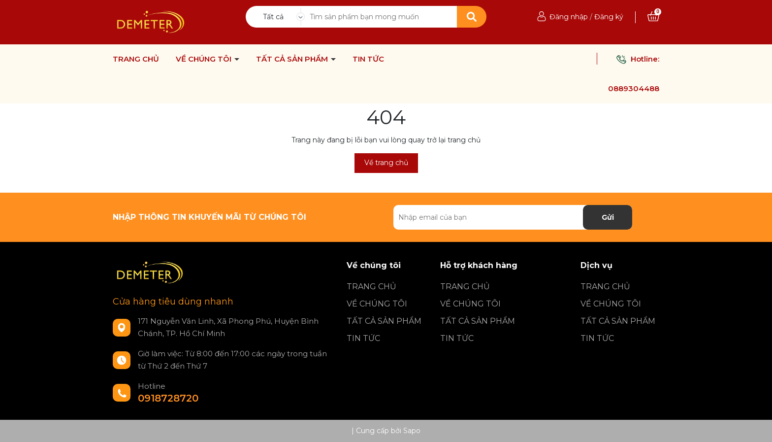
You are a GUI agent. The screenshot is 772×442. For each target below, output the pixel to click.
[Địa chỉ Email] (512, 217)
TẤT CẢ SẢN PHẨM (293, 59)
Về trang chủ (386, 162)
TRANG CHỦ (136, 59)
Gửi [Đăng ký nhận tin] (608, 217)
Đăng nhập (568, 16)
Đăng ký (608, 16)
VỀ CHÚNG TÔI (204, 59)
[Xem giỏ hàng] (653, 16)
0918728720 (168, 398)
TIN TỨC (368, 59)
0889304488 (633, 88)
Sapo (411, 430)
